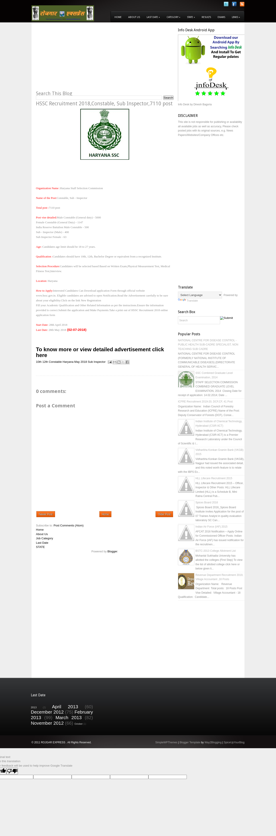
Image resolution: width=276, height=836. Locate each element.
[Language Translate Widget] (200, 295)
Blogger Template (189, 742)
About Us (134, 17)
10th (38, 361)
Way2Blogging (213, 742)
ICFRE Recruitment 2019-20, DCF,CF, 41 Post (205, 401)
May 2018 (80, 361)
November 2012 (47, 723)
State (191, 17)
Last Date (153, 17)
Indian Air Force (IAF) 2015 (211, 526)
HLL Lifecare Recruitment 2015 (213, 478)
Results (206, 17)
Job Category (44, 538)
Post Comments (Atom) (69, 525)
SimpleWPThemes (166, 742)
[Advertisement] (73, 59)
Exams (221, 17)
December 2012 (47, 711)
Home (118, 17)
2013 (34, 707)
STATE (40, 547)
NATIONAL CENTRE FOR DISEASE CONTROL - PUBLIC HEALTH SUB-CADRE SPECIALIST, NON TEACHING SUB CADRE (208, 345)
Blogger (112, 551)
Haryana (68, 361)
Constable (55, 361)
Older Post (164, 514)
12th (45, 361)
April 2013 (65, 706)
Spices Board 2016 (206, 502)
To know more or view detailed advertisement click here (100, 352)
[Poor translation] (12, 771)
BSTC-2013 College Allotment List (215, 550)
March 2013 (68, 717)
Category (173, 17)
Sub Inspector (97, 361)
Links (236, 17)
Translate (188, 300)
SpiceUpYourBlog (234, 742)
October (79, 724)
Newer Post (46, 514)
